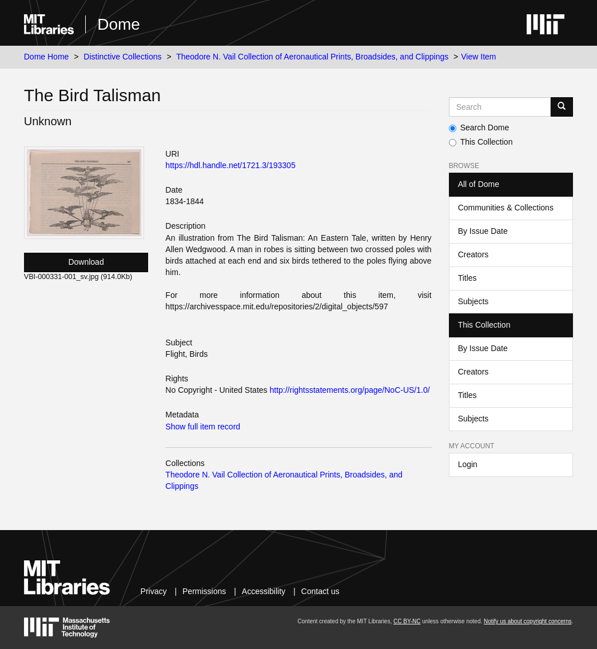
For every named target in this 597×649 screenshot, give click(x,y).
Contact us (320, 591)
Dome (118, 24)
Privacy (154, 591)
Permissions (204, 591)
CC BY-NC (406, 621)
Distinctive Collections (122, 56)
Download (86, 261)
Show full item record (202, 426)
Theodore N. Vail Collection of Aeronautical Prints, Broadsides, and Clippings (312, 56)
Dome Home (46, 56)
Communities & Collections (506, 207)
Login (467, 464)
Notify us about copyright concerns (527, 621)
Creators (473, 254)
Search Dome (479, 127)
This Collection (481, 141)
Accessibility (263, 591)
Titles (467, 277)
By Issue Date (483, 231)
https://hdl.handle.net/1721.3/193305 (230, 165)
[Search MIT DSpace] (500, 107)
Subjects (473, 301)
